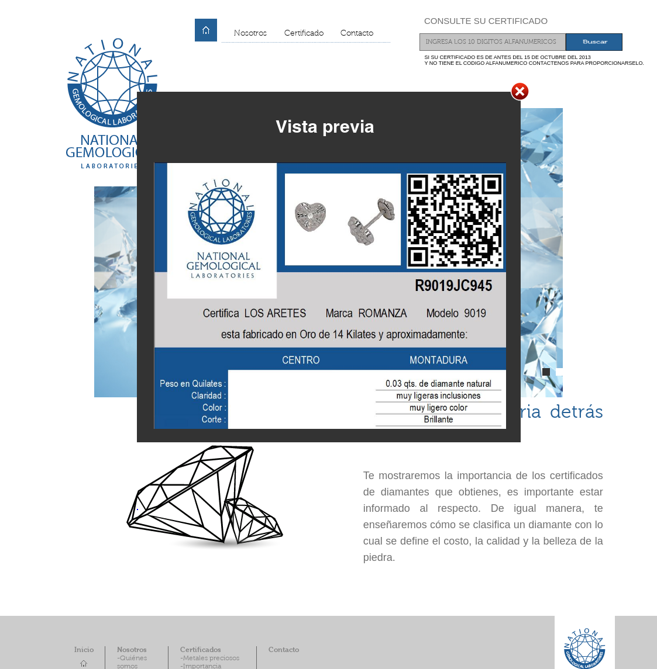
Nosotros (250, 34)
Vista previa (325, 126)
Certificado (304, 34)
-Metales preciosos (209, 658)
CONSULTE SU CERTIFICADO (486, 21)
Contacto (356, 34)
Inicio (84, 650)
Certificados (200, 650)
